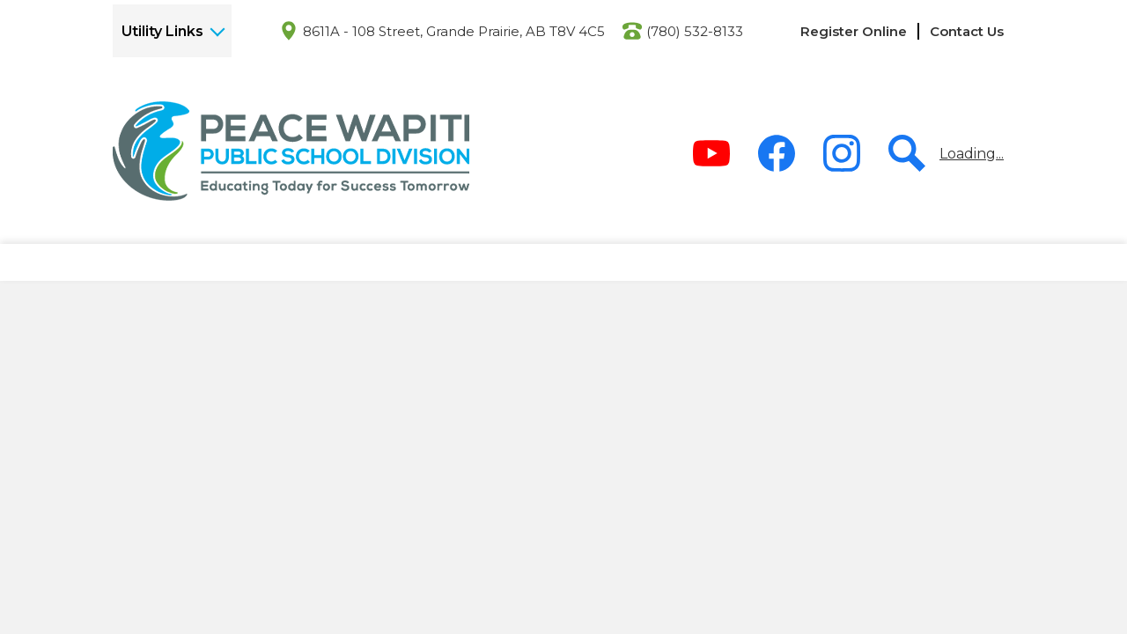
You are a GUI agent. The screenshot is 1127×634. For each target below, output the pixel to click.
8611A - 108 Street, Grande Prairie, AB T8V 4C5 (454, 31)
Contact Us (967, 31)
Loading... (971, 153)
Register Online (853, 31)
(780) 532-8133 (694, 31)
